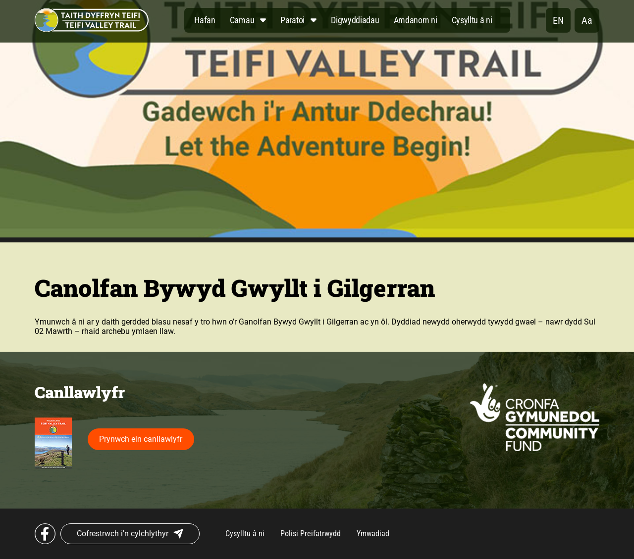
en (558, 20)
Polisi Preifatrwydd (310, 533)
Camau (242, 20)
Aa (586, 20)
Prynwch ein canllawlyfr (140, 439)
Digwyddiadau (355, 20)
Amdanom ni (415, 20)
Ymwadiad (373, 533)
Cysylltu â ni (472, 20)
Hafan (204, 20)
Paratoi (292, 20)
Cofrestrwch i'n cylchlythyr (130, 534)
